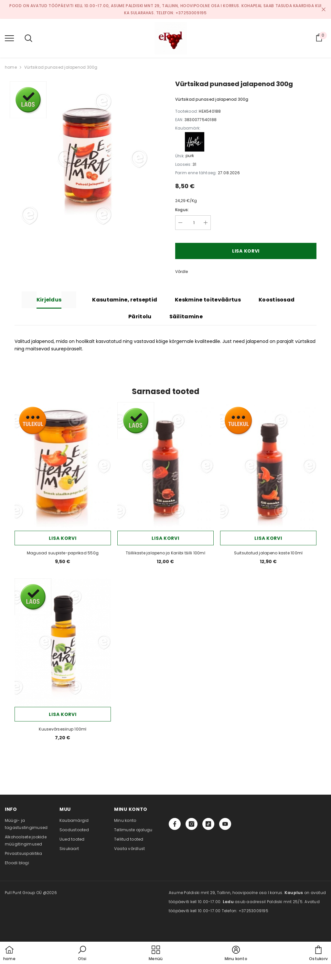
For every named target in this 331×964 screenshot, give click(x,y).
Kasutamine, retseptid (124, 299)
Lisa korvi (246, 251)
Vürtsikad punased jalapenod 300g (61, 67)
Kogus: (182, 209)
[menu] (9, 37)
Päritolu (140, 316)
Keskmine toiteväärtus (208, 299)
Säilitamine (186, 316)
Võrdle (181, 271)
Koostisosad (277, 299)
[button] (82, 953)
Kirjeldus (49, 299)
